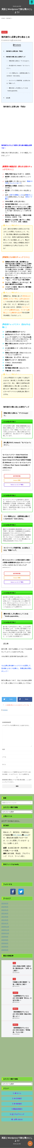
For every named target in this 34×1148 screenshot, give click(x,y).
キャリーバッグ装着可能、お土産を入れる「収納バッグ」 (18, 82)
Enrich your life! (17, 1143)
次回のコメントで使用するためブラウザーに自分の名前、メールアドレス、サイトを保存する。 (16, 773)
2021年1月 (4, 923)
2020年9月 (4, 937)
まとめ (7, 98)
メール (4, 757)
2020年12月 (5, 927)
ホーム (18, 1093)
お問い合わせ (17, 1119)
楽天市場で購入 (17, 476)
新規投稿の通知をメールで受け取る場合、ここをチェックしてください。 (17, 780)
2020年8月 (4, 940)
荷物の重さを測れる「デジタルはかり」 (18, 61)
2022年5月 (4, 907)
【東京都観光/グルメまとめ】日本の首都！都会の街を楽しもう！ (22, 1014)
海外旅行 (5, 710)
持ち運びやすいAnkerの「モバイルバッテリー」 (18, 67)
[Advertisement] (17, 24)
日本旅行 (18, 1098)
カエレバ (9, 470)
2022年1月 (4, 910)
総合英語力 (17, 1109)
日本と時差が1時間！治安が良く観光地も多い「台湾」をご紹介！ (22, 968)
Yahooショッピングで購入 (17, 484)
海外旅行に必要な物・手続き (14, 51)
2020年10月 (5, 933)
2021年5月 (4, 913)
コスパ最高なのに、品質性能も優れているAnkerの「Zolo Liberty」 (18, 74)
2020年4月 (4, 950)
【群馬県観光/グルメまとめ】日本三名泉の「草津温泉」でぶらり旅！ (21, 1030)
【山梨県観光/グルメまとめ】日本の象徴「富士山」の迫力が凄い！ (22, 998)
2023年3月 (4, 903)
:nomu (26, 835)
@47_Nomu (17, 835)
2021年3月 (4, 917)
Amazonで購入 (17, 480)
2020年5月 (4, 946)
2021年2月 (4, 920)
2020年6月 (4, 943)
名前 (3, 749)
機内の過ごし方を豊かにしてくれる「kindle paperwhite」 (17, 89)
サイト (4, 764)
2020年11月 (5, 930)
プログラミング (18, 1114)
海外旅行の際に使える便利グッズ (15, 56)
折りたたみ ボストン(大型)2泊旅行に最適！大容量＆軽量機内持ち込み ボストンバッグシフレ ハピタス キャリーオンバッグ (17, 562)
